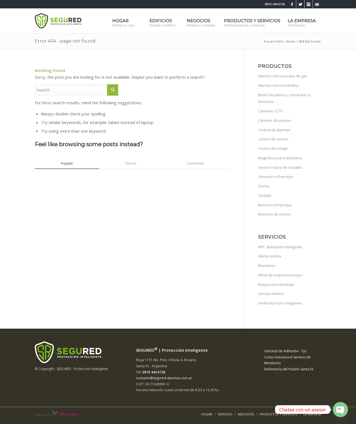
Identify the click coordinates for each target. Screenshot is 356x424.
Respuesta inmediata (276, 284)
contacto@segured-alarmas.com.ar (164, 378)
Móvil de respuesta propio (280, 274)
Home (290, 41)
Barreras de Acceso (274, 214)
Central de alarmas (274, 129)
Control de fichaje (273, 148)
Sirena (263, 186)
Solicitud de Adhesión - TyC (285, 351)
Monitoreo (267, 265)
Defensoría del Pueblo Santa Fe (288, 369)
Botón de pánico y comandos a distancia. (284, 98)
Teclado (264, 195)
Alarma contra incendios (278, 85)
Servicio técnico (271, 293)
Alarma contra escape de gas (282, 75)
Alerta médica (269, 256)
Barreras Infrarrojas (275, 204)
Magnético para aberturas (280, 157)
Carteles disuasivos (274, 120)
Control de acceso (273, 139)
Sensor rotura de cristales (280, 167)
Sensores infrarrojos (275, 176)
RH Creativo (69, 414)
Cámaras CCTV (270, 110)
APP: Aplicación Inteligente (280, 246)
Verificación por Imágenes (280, 303)
